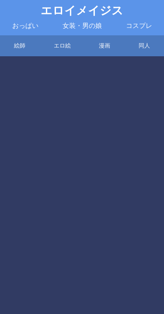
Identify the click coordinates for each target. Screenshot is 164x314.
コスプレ (139, 25)
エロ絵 (62, 45)
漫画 (104, 45)
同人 (144, 45)
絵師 (19, 45)
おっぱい (25, 25)
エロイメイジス (82, 10)
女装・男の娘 (82, 25)
